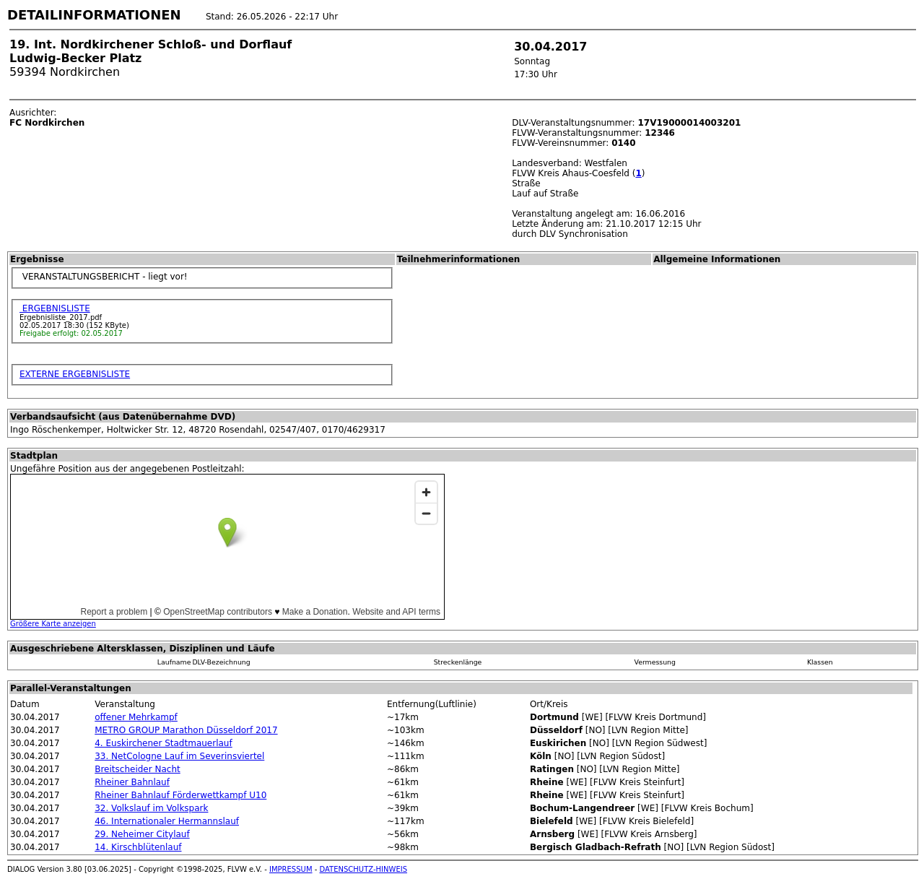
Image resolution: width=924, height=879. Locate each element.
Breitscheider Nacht (137, 769)
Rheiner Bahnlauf (132, 782)
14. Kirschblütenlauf (138, 847)
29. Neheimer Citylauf (142, 834)
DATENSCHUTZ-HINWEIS (364, 869)
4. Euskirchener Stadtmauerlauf (163, 743)
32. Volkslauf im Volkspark (151, 808)
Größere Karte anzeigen (53, 624)
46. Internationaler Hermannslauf (167, 821)
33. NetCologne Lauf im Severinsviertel (179, 756)
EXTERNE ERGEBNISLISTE (74, 374)
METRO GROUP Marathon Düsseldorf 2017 (186, 730)
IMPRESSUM (291, 869)
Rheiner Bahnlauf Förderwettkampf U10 (180, 795)
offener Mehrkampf (136, 717)
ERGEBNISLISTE (54, 308)
